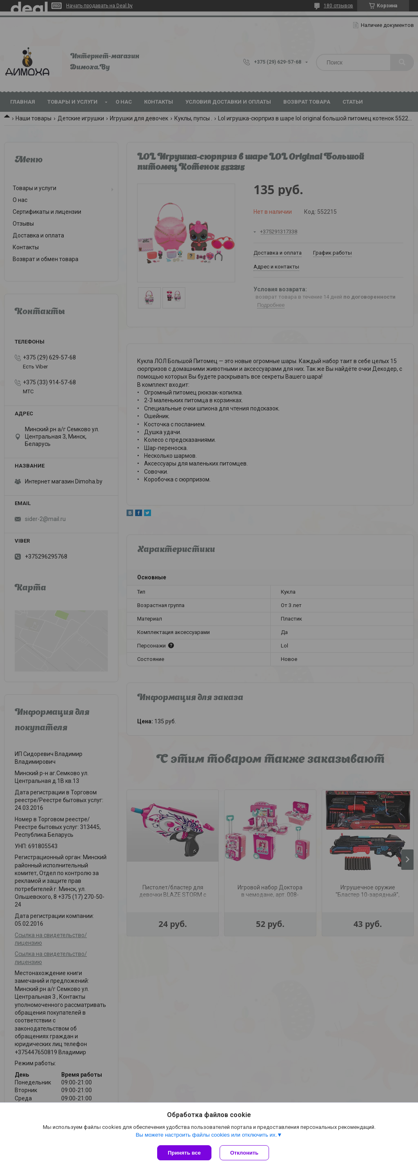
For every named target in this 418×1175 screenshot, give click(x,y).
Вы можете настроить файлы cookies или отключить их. (206, 1135)
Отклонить (244, 1153)
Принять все (184, 1153)
